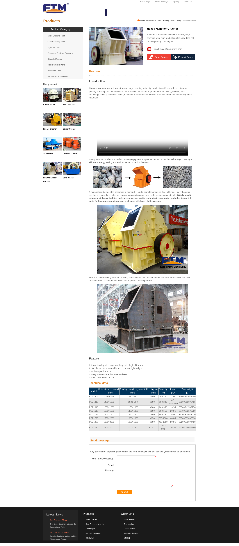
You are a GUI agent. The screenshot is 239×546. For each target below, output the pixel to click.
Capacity (175, 1)
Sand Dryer (90, 532)
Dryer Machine (53, 47)
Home (142, 21)
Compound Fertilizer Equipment (60, 53)
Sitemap (127, 541)
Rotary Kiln (90, 541)
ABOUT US (96, 12)
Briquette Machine (55, 59)
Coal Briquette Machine (95, 527)
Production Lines (54, 71)
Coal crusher (129, 527)
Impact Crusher (50, 129)
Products (151, 21)
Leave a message (161, 1)
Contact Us (187, 1)
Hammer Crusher (70, 153)
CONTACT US (184, 12)
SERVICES (160, 12)
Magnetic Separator (94, 536)
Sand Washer (68, 178)
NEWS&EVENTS (138, 12)
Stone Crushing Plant (165, 21)
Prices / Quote (185, 57)
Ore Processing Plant (56, 42)
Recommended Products (58, 76)
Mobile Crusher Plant (56, 65)
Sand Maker (48, 153)
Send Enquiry (161, 57)
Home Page (145, 1)
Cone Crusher (49, 104)
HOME (79, 12)
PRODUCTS (115, 12)
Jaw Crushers (69, 104)
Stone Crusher (69, 129)
